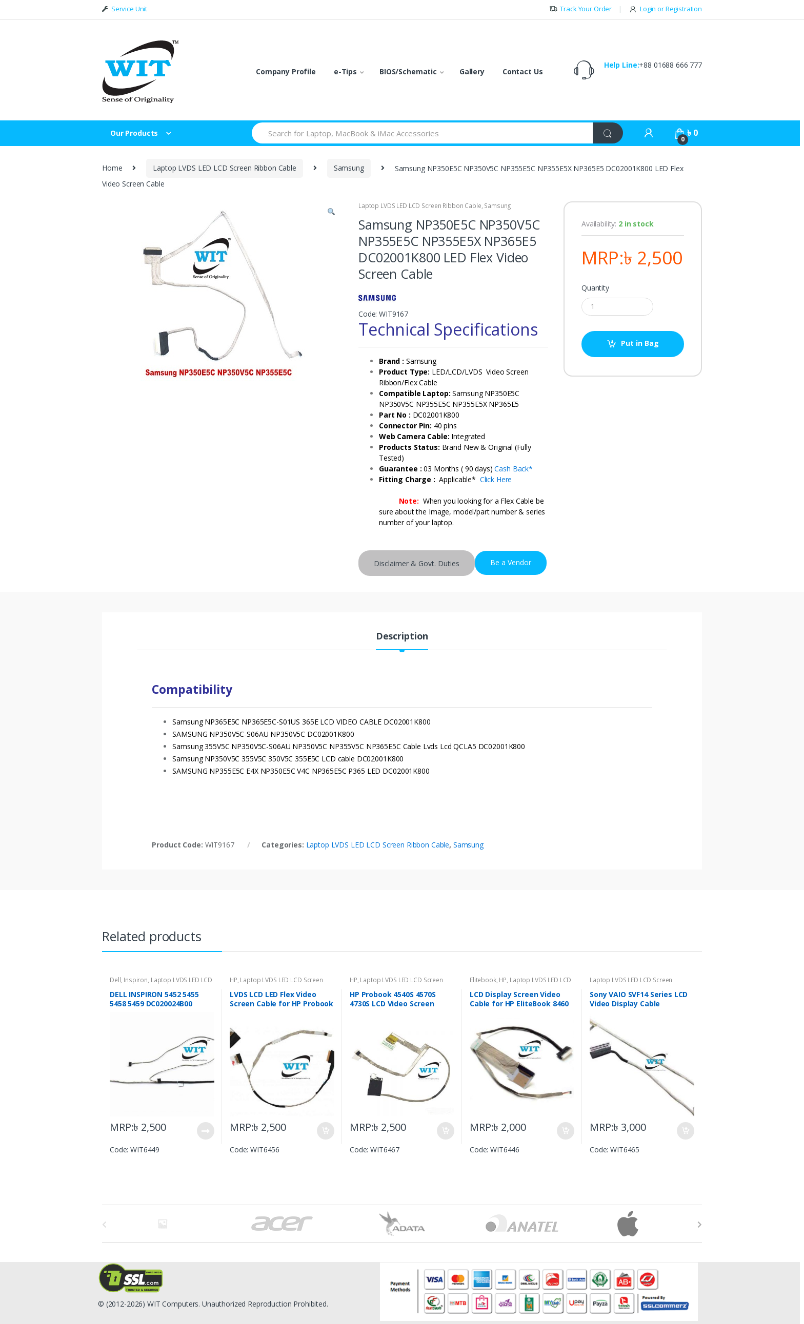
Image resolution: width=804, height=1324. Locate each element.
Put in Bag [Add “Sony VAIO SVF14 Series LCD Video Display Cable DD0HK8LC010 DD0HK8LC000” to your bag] (685, 1131)
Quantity (595, 288)
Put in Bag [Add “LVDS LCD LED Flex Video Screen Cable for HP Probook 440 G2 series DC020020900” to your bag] (325, 1131)
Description (402, 636)
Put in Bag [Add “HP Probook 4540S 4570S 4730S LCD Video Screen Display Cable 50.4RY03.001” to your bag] (445, 1131)
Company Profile (286, 71)
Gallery (472, 71)
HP (233, 980)
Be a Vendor (510, 562)
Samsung (349, 168)
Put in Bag (640, 343)
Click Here (496, 479)
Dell (115, 980)
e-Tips (345, 71)
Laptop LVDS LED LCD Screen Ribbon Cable (224, 168)
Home (112, 168)
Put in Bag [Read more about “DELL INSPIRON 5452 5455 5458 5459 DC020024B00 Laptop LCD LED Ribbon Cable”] (205, 1131)
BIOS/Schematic (408, 71)
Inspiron (136, 980)
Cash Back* (513, 468)
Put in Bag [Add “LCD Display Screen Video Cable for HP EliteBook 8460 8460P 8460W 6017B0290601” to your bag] (565, 1131)
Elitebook (483, 980)
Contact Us (522, 71)
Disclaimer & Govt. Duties (416, 563)
